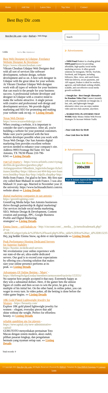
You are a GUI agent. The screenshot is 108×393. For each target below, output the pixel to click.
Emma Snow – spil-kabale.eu (19, 226)
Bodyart (32, 36)
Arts (25, 36)
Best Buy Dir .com (23, 20)
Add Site (25, 7)
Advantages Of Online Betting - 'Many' (25, 272)
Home (8, 7)
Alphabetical (30, 52)
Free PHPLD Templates (87, 367)
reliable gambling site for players (21, 321)
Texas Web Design (13, 118)
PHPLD (63, 367)
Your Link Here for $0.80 (77, 130)
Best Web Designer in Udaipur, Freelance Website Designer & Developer (26, 60)
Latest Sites (45, 7)
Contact (84, 7)
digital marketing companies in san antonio (27, 195)
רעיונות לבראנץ (12, 161)
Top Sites (65, 7)
